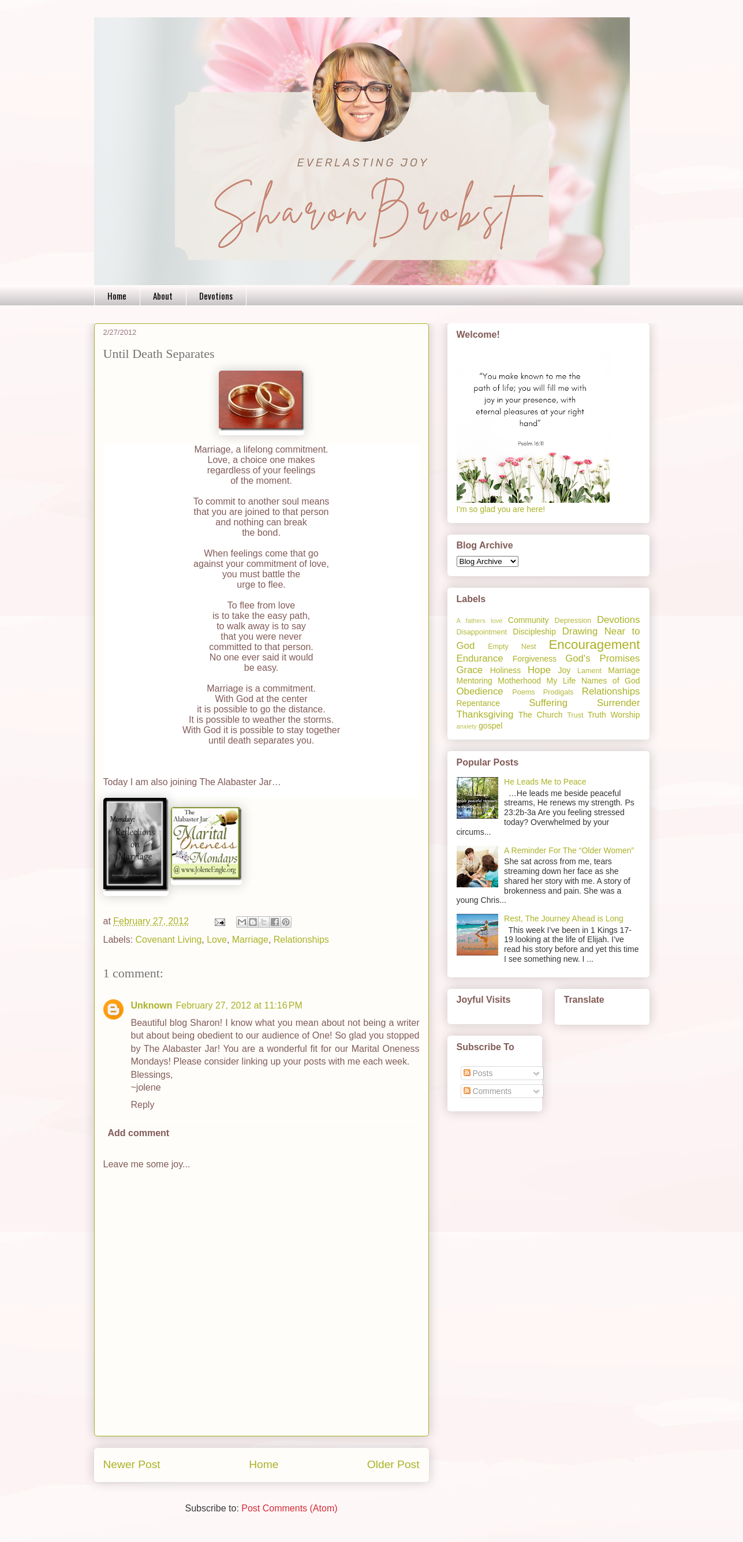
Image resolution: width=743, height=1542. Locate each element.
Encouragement (594, 644)
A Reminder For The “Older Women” (569, 850)
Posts (478, 1073)
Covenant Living (169, 939)
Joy (564, 670)
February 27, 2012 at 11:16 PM (239, 1005)
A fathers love (480, 620)
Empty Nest (512, 647)
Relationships (301, 939)
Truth (597, 714)
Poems (523, 692)
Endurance (480, 658)
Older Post (393, 1464)
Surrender (618, 702)
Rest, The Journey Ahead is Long (563, 918)
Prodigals (558, 692)
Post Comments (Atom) (289, 1508)
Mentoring (474, 680)
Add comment (139, 1133)
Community (528, 620)
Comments (488, 1091)
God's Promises (602, 658)
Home (116, 295)
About (163, 295)
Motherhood (519, 680)
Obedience (480, 691)
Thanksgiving (485, 714)
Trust (575, 715)
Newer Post (131, 1464)
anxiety (467, 726)
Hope (539, 669)
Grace (470, 669)
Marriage (250, 939)
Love (217, 939)
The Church (540, 714)
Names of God (610, 680)
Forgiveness (535, 658)
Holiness (505, 670)
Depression (573, 621)
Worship (625, 714)
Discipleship (534, 631)
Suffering (548, 702)
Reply (143, 1105)
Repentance (479, 703)
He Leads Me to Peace (545, 781)
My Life (561, 680)
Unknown (152, 1005)
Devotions (216, 295)
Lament (589, 671)
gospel (490, 725)
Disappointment (482, 632)
